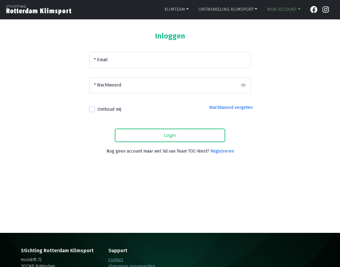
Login (170, 135)
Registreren (222, 151)
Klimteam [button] (174, 9)
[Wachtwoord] (170, 85)
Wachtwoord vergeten (231, 107)
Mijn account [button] (282, 9)
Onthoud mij (109, 109)
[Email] (170, 60)
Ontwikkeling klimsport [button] (226, 9)
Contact (115, 259)
